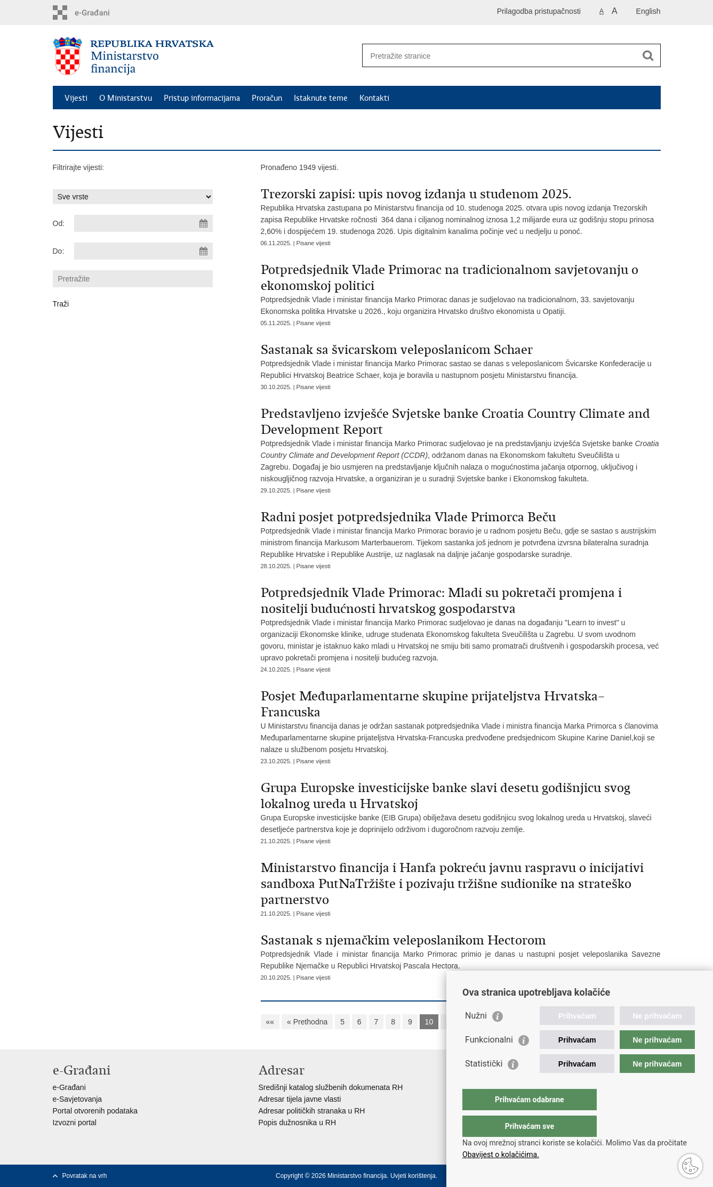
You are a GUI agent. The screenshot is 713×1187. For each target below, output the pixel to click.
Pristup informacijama (202, 98)
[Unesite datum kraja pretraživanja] (143, 251)
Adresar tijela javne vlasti (300, 1099)
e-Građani (69, 1087)
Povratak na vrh (84, 1176)
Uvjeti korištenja (413, 1176)
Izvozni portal (75, 1122)
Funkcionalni (489, 1061)
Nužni (476, 1037)
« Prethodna (307, 1022)
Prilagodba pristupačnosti (539, 11)
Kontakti (374, 98)
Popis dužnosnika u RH (298, 1122)
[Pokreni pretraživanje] (648, 55)
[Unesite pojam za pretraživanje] (500, 55)
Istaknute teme (321, 98)
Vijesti (76, 98)
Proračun (267, 98)
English (648, 11)
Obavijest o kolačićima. (500, 1154)
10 (429, 1022)
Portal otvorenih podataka (95, 1111)
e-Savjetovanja (77, 1099)
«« (270, 1022)
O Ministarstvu (125, 98)
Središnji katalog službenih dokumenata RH (331, 1087)
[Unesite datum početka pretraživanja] (143, 223)
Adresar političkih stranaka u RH (312, 1111)
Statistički (483, 1085)
